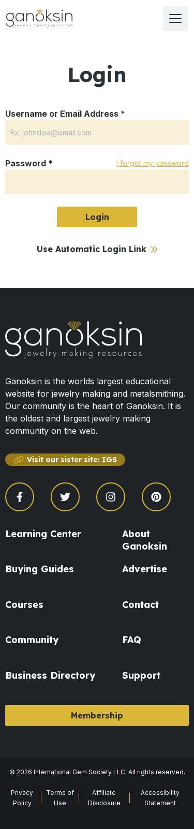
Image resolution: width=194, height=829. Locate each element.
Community (31, 640)
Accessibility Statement (160, 798)
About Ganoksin (144, 540)
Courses (24, 605)
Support (141, 675)
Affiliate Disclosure (104, 798)
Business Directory (50, 675)
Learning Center (43, 534)
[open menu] (175, 18)
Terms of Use (60, 798)
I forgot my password (152, 163)
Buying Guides (39, 569)
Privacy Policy (22, 798)
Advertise (144, 569)
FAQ (131, 640)
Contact (140, 605)
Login (97, 217)
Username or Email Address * (65, 113)
